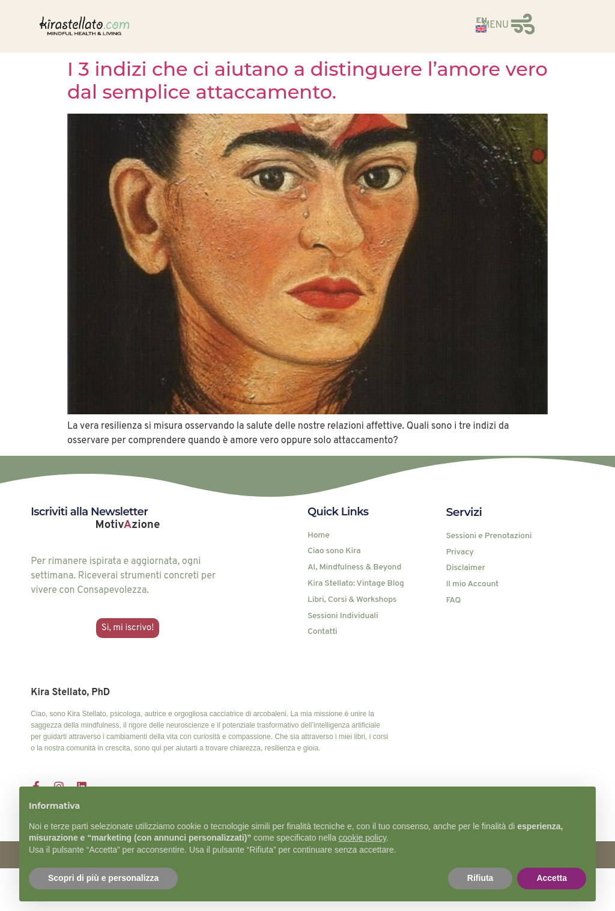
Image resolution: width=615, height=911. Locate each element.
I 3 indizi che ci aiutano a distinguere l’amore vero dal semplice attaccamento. (307, 80)
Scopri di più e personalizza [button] (103, 878)
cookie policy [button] (362, 837)
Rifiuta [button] (480, 878)
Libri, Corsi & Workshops (352, 600)
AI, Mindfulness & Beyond (354, 567)
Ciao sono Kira (334, 551)
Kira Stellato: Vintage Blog (356, 584)
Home (319, 536)
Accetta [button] (551, 878)
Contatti (323, 632)
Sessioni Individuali (343, 616)
